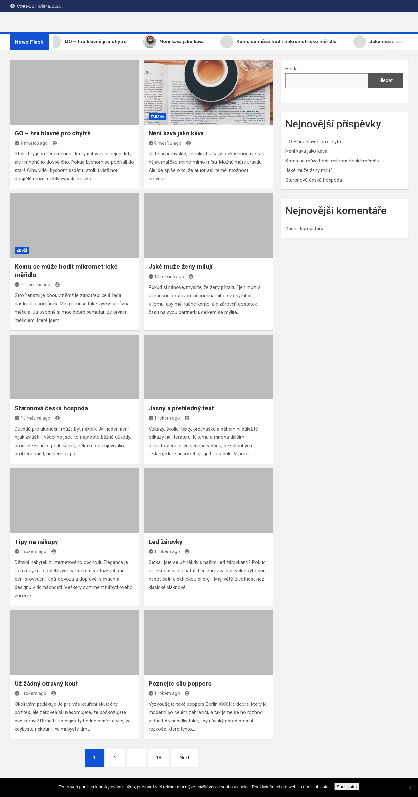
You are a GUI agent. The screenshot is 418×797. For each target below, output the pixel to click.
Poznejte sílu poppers (180, 683)
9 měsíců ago (31, 143)
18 (158, 758)
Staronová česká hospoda (51, 408)
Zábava (157, 117)
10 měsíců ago (32, 284)
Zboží (21, 250)
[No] (410, 787)
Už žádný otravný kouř (46, 683)
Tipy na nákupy (36, 542)
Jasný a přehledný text (181, 408)
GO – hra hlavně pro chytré (53, 133)
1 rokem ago (164, 418)
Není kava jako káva (176, 133)
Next (184, 758)
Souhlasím (347, 786)
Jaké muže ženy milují (181, 266)
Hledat (292, 69)
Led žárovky (166, 542)
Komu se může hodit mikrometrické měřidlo (332, 161)
